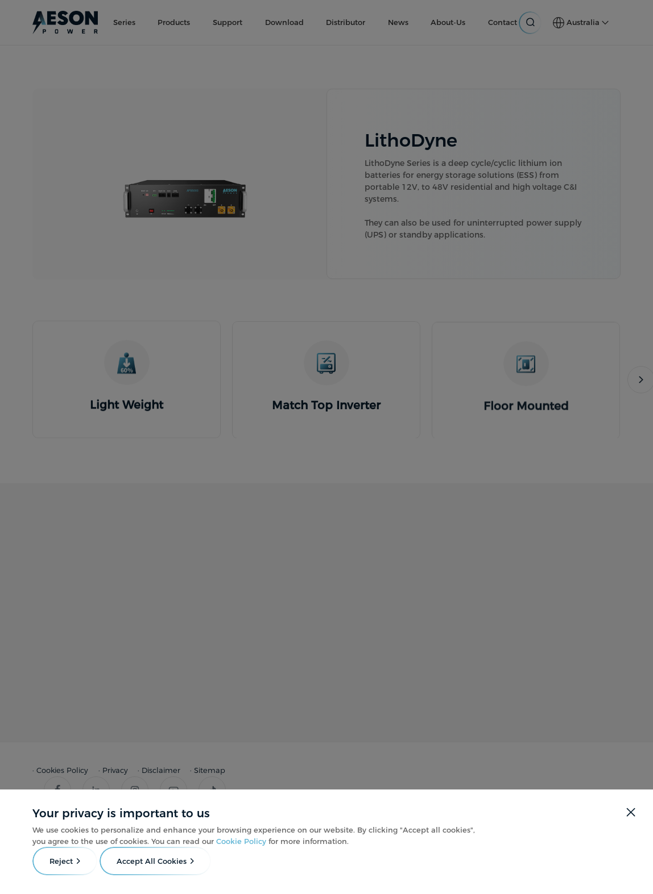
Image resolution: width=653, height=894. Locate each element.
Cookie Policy (241, 841)
